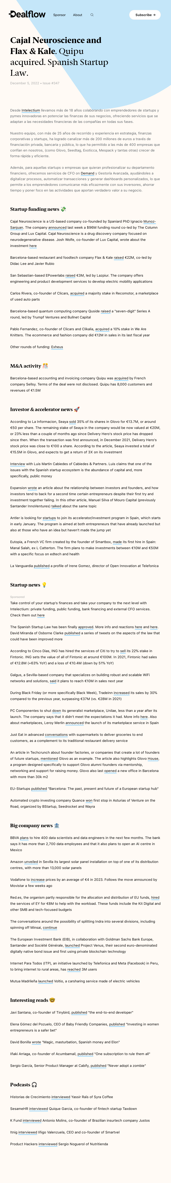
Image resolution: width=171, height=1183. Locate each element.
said (53, 681)
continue (50, 927)
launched (72, 945)
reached (74, 969)
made (117, 542)
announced (57, 227)
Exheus (57, 347)
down (56, 711)
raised (119, 257)
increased (122, 693)
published (42, 566)
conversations (56, 735)
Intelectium (31, 110)
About (77, 15)
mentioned (49, 759)
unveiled (31, 862)
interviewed (60, 1097)
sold (72, 422)
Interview (17, 464)
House (153, 759)
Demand (87, 173)
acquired (77, 293)
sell (123, 651)
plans (24, 838)
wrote (32, 488)
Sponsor (59, 15)
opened (110, 771)
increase (38, 880)
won (89, 800)
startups (49, 518)
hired (155, 897)
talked (56, 506)
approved (85, 627)
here (33, 246)
